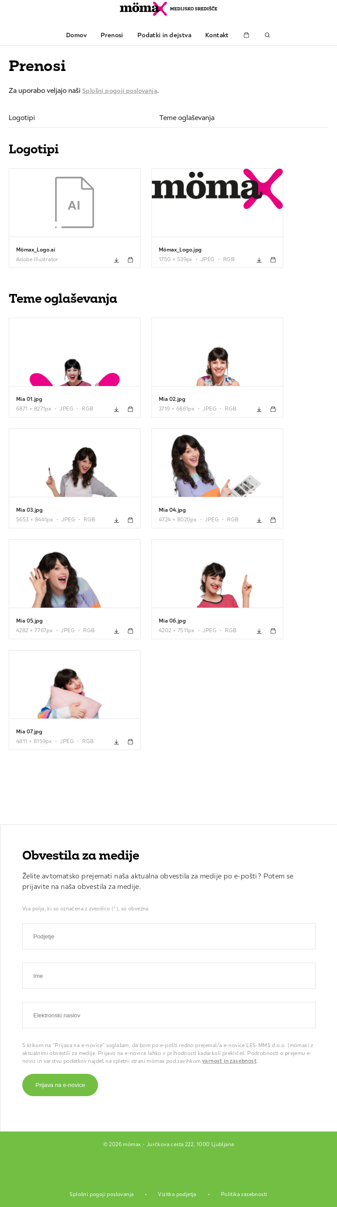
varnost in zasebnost (229, 1061)
